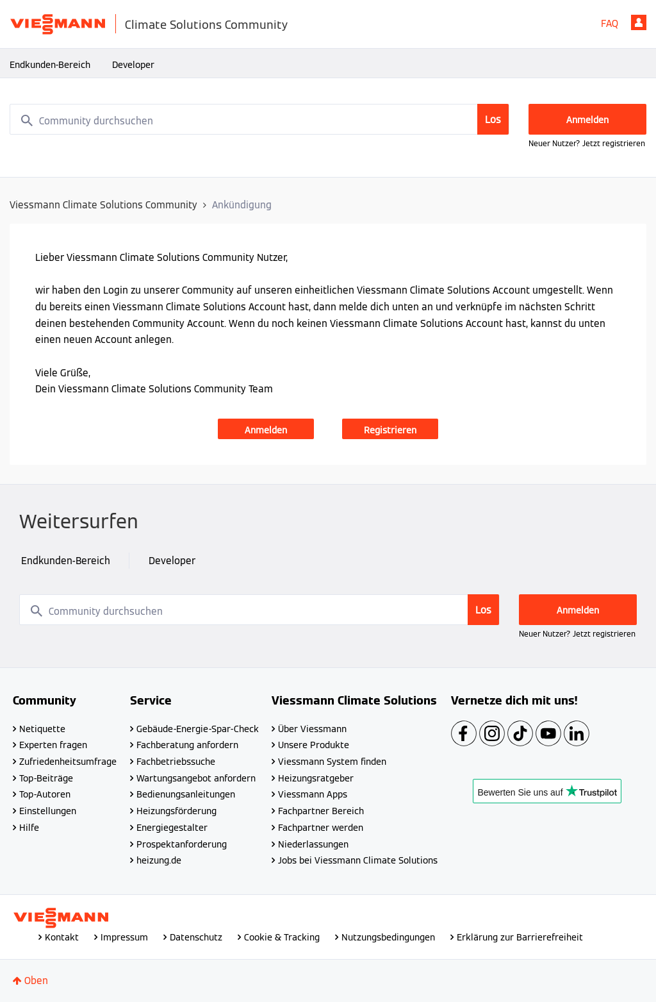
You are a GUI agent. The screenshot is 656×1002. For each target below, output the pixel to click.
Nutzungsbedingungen (388, 937)
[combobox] (259, 119)
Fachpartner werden (320, 827)
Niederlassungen (313, 844)
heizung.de (158, 860)
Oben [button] (36, 980)
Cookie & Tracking (282, 937)
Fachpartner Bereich (321, 811)
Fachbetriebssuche (175, 761)
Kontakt (62, 937)
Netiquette (42, 729)
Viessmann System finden (332, 761)
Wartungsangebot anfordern (196, 778)
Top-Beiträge (46, 778)
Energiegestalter (172, 827)
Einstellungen (47, 811)
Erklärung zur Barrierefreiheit (520, 937)
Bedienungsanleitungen (185, 794)
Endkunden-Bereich (50, 65)
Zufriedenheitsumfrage (68, 761)
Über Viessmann (312, 729)
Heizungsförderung (176, 811)
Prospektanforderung (181, 844)
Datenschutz (196, 937)
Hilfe (29, 827)
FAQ (609, 23)
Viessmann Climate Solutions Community (103, 205)
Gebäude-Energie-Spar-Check (197, 729)
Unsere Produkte (313, 745)
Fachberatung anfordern (187, 745)
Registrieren (390, 430)
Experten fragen (53, 745)
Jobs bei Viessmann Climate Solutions (358, 860)
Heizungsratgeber (316, 778)
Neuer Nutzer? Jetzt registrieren (587, 143)
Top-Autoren (44, 794)
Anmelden (638, 22)
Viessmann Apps (312, 794)
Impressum (124, 937)
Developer (133, 65)
